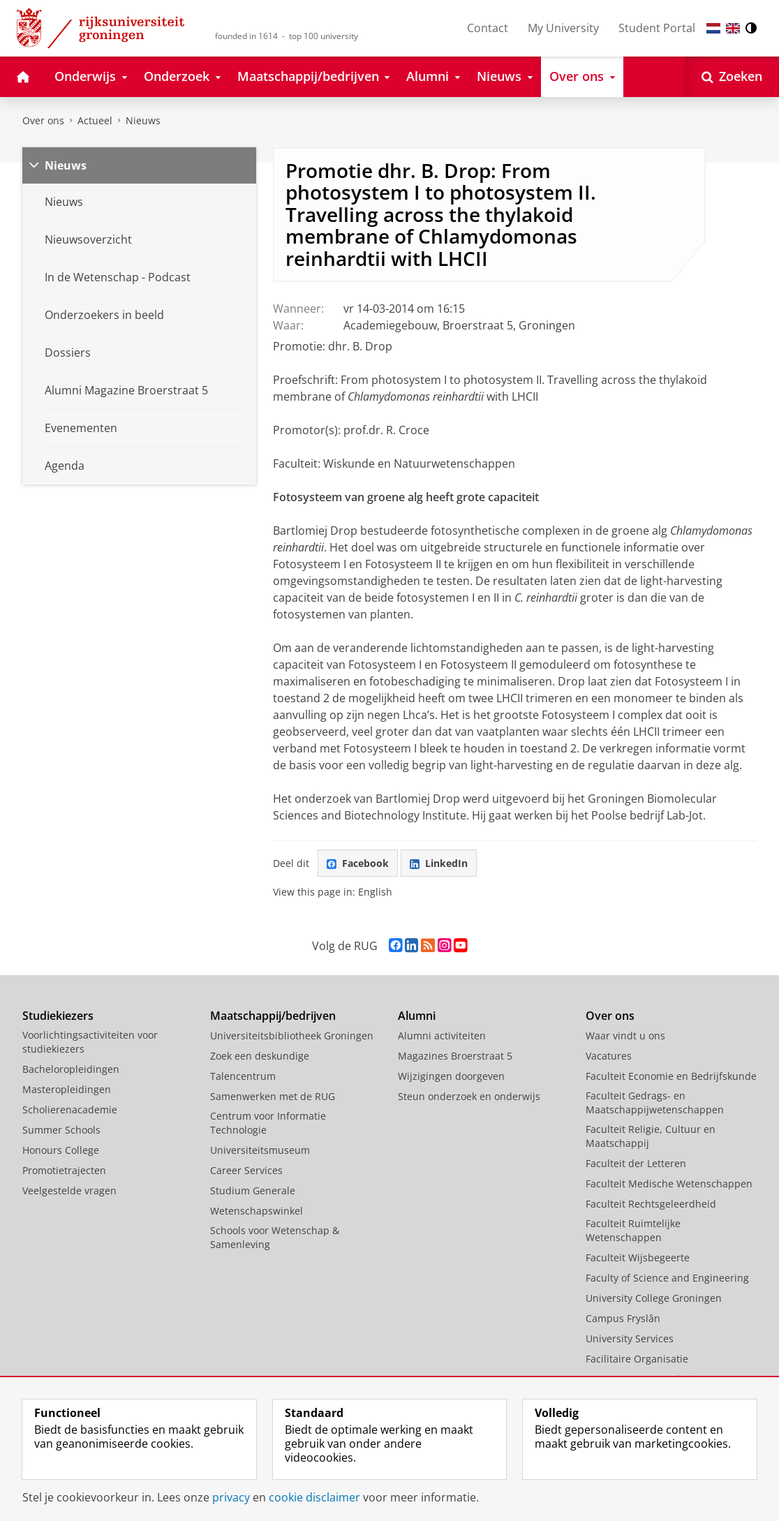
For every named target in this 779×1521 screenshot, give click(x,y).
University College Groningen (654, 1298)
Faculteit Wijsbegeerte (638, 1257)
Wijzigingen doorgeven (451, 1076)
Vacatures (609, 1055)
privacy (231, 1497)
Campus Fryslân (623, 1318)
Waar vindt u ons (625, 1035)
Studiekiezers (58, 1016)
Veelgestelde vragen (69, 1190)
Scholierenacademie (69, 1109)
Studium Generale (252, 1190)
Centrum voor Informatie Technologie (268, 1122)
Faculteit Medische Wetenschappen (669, 1183)
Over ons (43, 120)
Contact (487, 28)
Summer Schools (61, 1129)
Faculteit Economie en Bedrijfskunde (671, 1076)
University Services (630, 1338)
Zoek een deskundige (259, 1055)
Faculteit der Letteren (636, 1163)
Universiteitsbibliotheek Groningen (291, 1035)
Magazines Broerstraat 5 (455, 1055)
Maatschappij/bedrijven (273, 1016)
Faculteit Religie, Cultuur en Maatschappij (650, 1136)
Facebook (358, 863)
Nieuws (143, 120)
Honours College (60, 1150)
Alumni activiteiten (442, 1035)
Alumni (417, 1016)
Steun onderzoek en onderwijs (469, 1096)
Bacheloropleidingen (70, 1069)
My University (563, 28)
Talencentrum (243, 1076)
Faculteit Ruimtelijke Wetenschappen (633, 1230)
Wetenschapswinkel (256, 1210)
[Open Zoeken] (732, 77)
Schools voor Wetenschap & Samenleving (274, 1237)
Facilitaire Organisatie (637, 1358)
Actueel (94, 120)
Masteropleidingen (66, 1089)
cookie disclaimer (314, 1497)
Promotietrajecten (64, 1170)
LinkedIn (439, 863)
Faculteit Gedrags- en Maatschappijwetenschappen (655, 1102)
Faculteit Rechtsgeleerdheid (651, 1203)
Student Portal (656, 28)
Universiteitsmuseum (260, 1150)
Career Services (246, 1170)
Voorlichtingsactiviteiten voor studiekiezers (90, 1041)
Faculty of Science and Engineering (667, 1277)
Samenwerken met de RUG (272, 1096)
